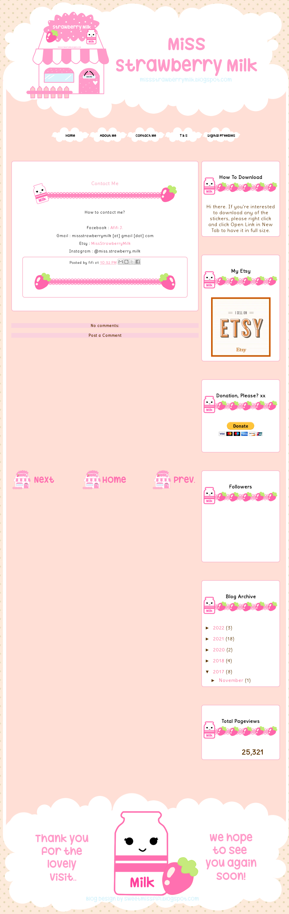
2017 (219, 672)
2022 (219, 628)
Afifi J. (116, 227)
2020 (220, 650)
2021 (219, 639)
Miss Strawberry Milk (146, 15)
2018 (219, 661)
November (232, 680)
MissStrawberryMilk (111, 243)
